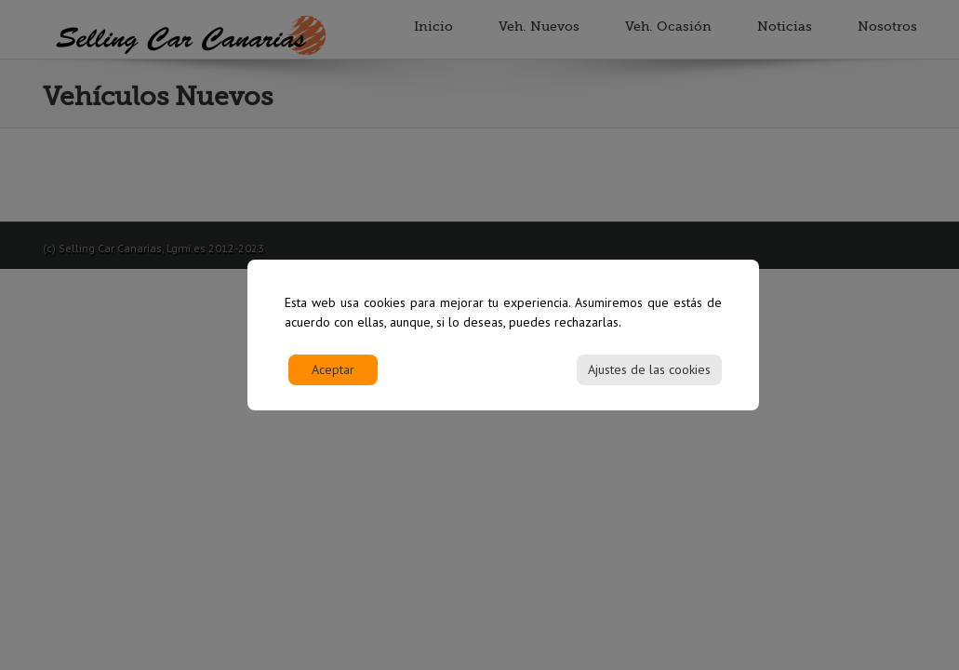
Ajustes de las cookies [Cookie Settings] (649, 376)
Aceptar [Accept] (333, 376)
